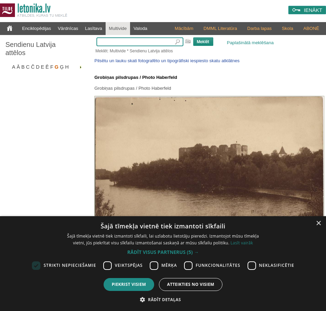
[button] (163, 252)
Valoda (140, 28)
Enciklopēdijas (36, 28)
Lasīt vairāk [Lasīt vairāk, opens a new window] (242, 243)
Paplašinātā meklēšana (250, 42)
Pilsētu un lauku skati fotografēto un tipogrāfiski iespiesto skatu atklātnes (166, 60)
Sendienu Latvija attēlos (30, 48)
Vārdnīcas (68, 28)
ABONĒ (311, 28)
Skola (287, 28)
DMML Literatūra (220, 28)
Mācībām (184, 28)
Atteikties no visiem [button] (190, 284)
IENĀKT (313, 10)
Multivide (118, 28)
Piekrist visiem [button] (129, 284)
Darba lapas (259, 28)
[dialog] (163, 263)
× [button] (318, 223)
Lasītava (93, 28)
